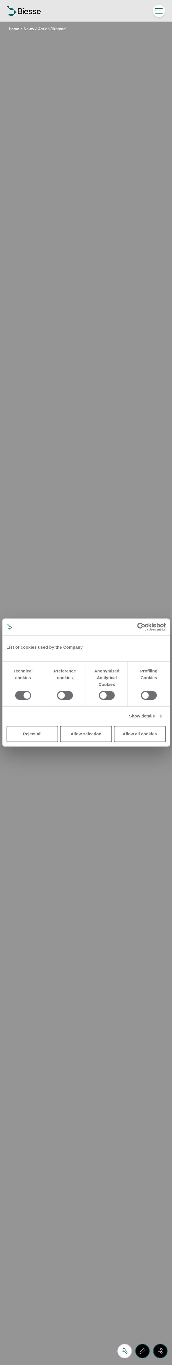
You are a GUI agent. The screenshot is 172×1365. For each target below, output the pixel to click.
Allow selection (86, 733)
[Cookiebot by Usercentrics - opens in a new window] (141, 627)
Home (14, 29)
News (29, 29)
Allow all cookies (140, 733)
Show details (142, 716)
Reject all (32, 733)
